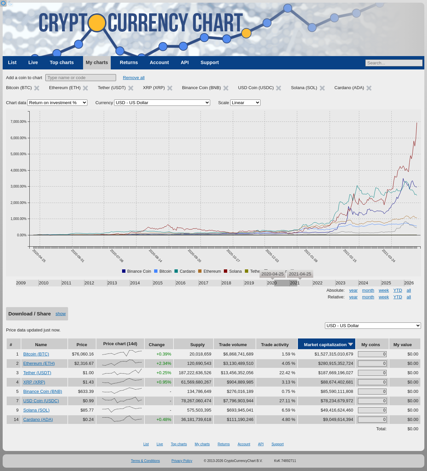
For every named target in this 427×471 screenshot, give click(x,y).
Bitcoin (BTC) (36, 354)
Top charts (62, 62)
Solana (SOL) (36, 410)
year (353, 290)
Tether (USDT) (37, 372)
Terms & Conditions (145, 461)
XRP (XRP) (34, 382)
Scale (223, 102)
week (384, 290)
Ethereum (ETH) (39, 363)
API (185, 62)
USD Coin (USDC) (41, 400)
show (61, 313)
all (409, 290)
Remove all (133, 77)
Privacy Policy (181, 461)
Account (159, 62)
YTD (397, 290)
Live (33, 62)
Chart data (16, 102)
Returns (129, 62)
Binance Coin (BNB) (42, 391)
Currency (104, 102)
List (12, 62)
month (368, 290)
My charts (97, 62)
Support (209, 62)
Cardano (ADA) (38, 419)
